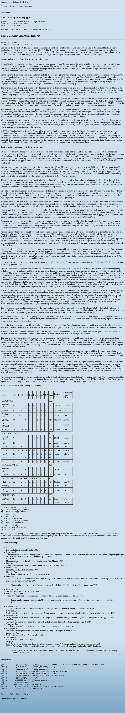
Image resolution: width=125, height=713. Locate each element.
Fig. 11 (95, 315)
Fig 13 (112, 369)
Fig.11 (4, 694)
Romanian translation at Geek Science (16, 2)
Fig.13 (4, 698)
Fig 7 (101, 217)
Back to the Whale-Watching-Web (14, 707)
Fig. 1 (40, 53)
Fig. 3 (18, 174)
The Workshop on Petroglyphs (16, 17)
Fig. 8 (4, 687)
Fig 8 (12, 245)
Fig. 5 (63, 198)
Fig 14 (20, 384)
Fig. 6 (71, 200)
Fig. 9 (4, 689)
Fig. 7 (4, 685)
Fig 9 (83, 276)
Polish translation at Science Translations (17, 6)
